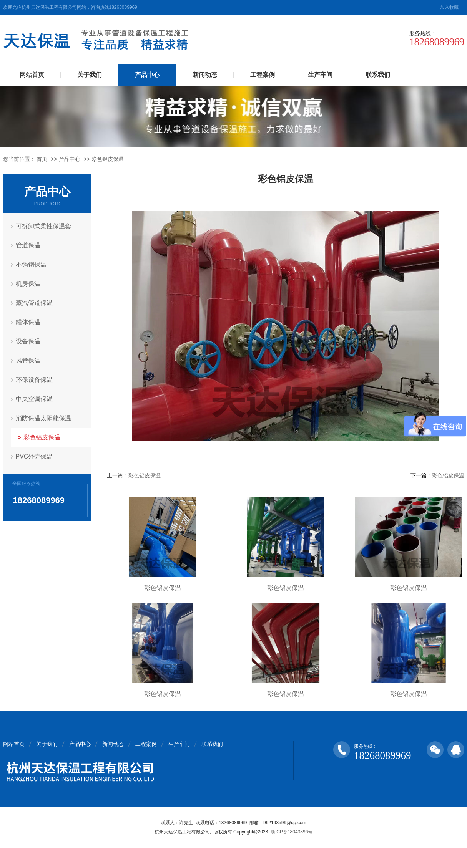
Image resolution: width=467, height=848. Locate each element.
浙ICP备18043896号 (291, 832)
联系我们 (378, 74)
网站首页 (32, 74)
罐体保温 (28, 322)
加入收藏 (449, 7)
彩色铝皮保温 (107, 159)
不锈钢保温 (31, 264)
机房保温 (28, 283)
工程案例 (262, 74)
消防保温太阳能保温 (43, 418)
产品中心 (147, 74)
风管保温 (28, 360)
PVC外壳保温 (34, 456)
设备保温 (28, 341)
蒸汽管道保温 (34, 303)
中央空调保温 (34, 399)
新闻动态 (205, 74)
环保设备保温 (34, 379)
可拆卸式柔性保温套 (43, 226)
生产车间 (320, 74)
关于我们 (89, 74)
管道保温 (28, 245)
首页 (42, 159)
